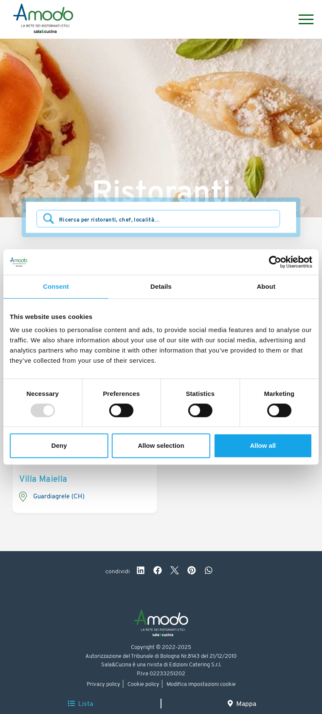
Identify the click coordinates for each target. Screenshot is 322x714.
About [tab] (266, 286)
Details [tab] (161, 286)
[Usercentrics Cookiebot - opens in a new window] (275, 262)
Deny (59, 445)
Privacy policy (103, 684)
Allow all (263, 445)
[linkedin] (140, 571)
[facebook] (157, 571)
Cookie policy (143, 684)
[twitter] (174, 571)
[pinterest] (191, 571)
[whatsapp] (208, 571)
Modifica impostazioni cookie (201, 684)
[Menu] (302, 19)
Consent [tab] (56, 286)
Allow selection (161, 445)
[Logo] (43, 19)
